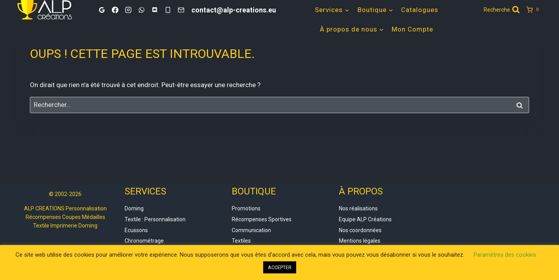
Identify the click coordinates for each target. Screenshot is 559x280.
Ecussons (136, 230)
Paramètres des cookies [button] (505, 254)
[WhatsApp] (141, 9)
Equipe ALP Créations (365, 219)
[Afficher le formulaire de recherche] (502, 10)
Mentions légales (359, 241)
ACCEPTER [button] (280, 267)
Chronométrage (144, 241)
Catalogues (419, 10)
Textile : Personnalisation (155, 219)
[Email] (180, 9)
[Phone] (167, 9)
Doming (134, 208)
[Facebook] (115, 9)
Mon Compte (412, 29)
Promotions (246, 208)
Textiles (241, 241)
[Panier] (534, 9)
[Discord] (154, 9)
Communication (251, 230)
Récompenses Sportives (262, 219)
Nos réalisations (358, 208)
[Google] (101, 9)
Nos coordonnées (360, 230)
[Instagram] (128, 9)
